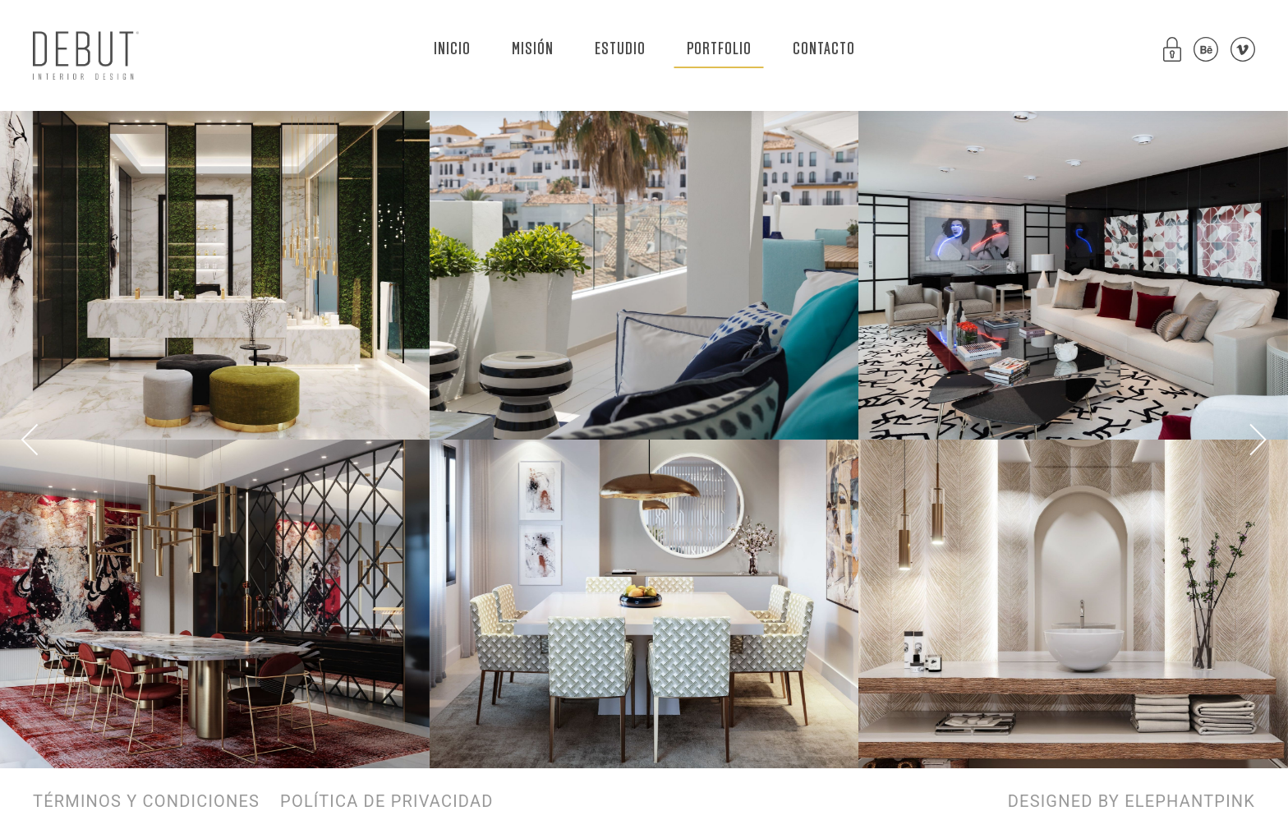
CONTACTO (824, 49)
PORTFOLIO (719, 49)
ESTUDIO (620, 49)
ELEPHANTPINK (1190, 801)
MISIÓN (533, 49)
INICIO (452, 49)
